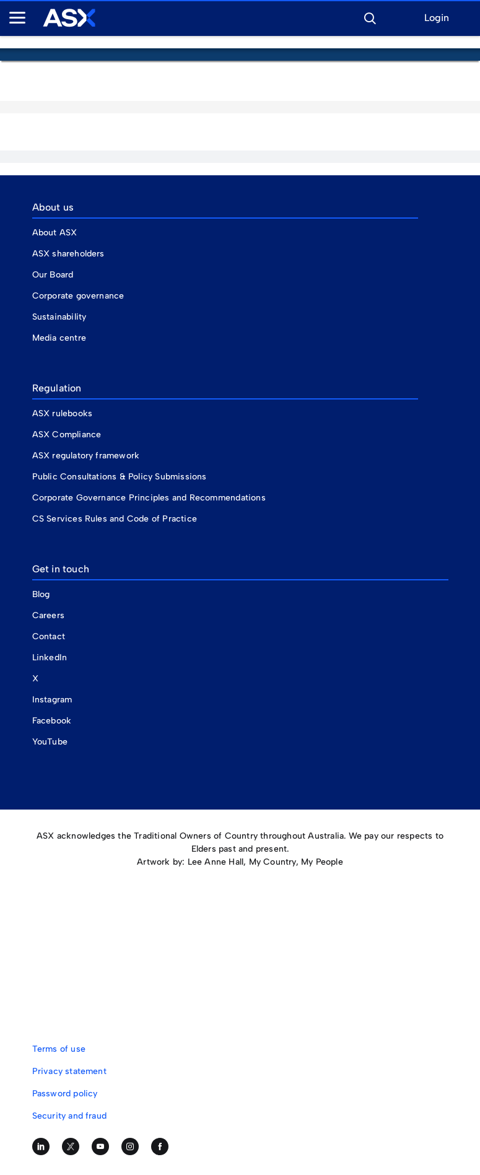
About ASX (54, 232)
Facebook (52, 720)
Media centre (59, 338)
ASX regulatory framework (86, 455)
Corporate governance (78, 295)
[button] (369, 16)
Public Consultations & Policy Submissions (119, 476)
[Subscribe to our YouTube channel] (100, 1146)
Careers (48, 615)
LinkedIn (50, 657)
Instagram (52, 699)
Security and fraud (69, 1116)
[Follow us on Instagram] (130, 1146)
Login (436, 18)
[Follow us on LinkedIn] (41, 1146)
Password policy (65, 1093)
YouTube (50, 741)
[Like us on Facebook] (159, 1146)
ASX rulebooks (62, 413)
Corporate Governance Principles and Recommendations (149, 497)
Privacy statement (69, 1071)
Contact (48, 636)
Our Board (53, 274)
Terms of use (58, 1049)
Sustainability (59, 317)
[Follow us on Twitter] (70, 1146)
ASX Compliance (67, 434)
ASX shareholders (69, 253)
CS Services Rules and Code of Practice (115, 518)
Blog (41, 594)
